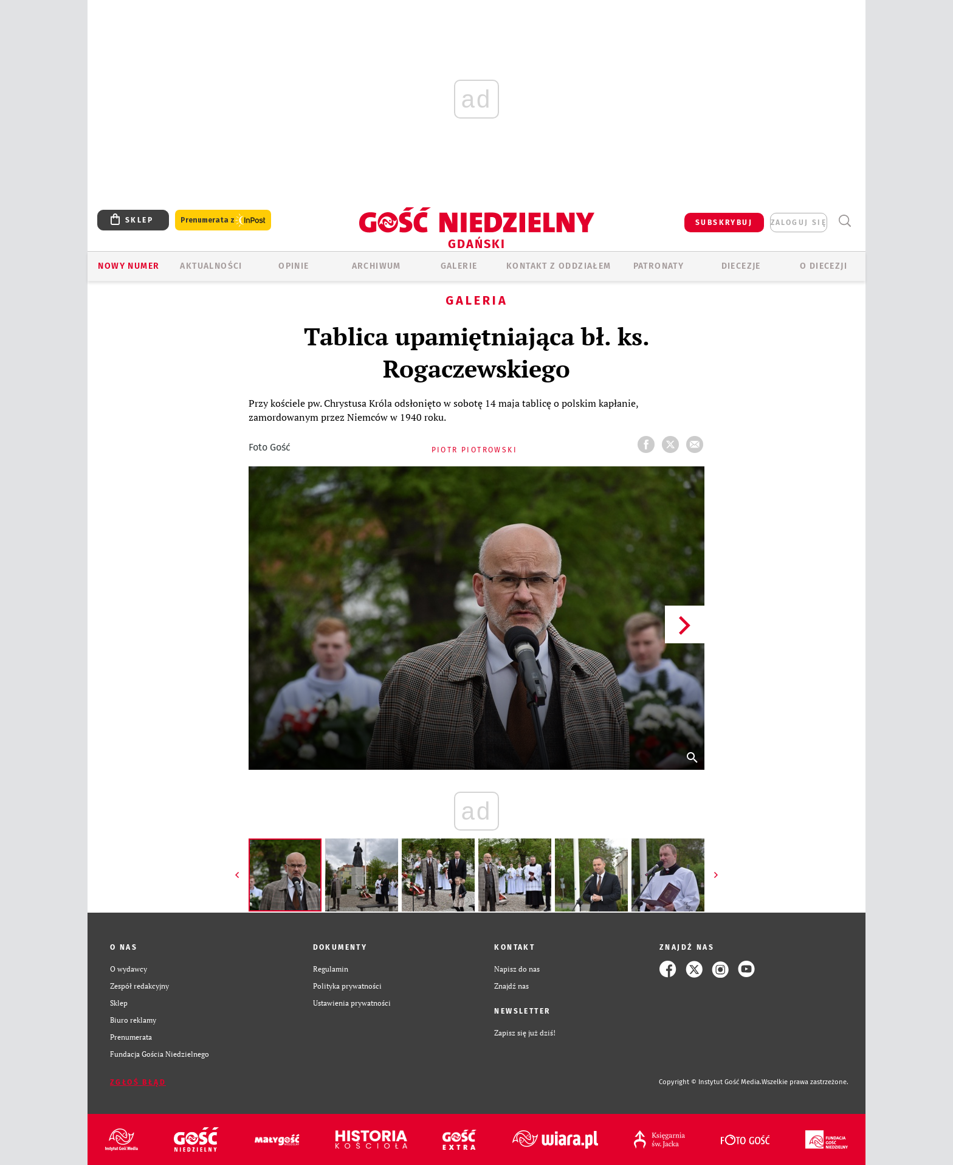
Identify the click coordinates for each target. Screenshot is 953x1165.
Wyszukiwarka (844, 221)
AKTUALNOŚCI (211, 266)
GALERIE (459, 266)
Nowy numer (128, 266)
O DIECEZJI (823, 266)
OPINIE (293, 266)
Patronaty (658, 266)
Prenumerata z (223, 220)
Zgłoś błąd (138, 1082)
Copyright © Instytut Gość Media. (710, 1082)
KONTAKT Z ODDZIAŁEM (558, 266)
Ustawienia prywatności (352, 1003)
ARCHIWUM (376, 266)
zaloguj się (799, 222)
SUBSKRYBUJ (723, 222)
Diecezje (741, 266)
